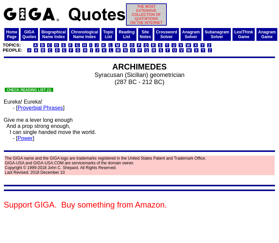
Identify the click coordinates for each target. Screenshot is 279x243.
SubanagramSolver (217, 34)
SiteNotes (145, 34)
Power (25, 138)
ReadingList (126, 34)
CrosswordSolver (166, 34)
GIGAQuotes (29, 34)
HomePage (11, 34)
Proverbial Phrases (40, 108)
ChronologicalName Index (84, 34)
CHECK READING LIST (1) (29, 90)
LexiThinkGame (243, 34)
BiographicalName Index (53, 34)
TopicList (108, 34)
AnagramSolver (191, 34)
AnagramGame (267, 34)
